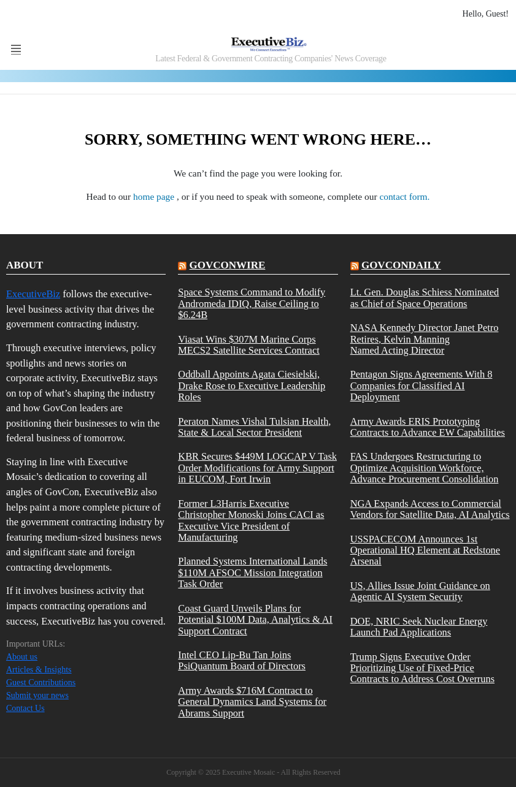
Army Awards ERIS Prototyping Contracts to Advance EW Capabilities (427, 427)
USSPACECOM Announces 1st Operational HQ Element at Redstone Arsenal (425, 551)
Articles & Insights (39, 669)
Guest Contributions (40, 682)
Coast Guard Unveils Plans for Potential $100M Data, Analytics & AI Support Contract (255, 620)
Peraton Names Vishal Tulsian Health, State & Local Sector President (254, 427)
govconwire (228, 265)
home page (155, 196)
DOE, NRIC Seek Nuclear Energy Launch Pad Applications (419, 627)
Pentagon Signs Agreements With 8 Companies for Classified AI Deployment (421, 386)
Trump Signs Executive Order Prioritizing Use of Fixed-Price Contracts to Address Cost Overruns (422, 668)
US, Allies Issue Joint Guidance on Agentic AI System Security (420, 591)
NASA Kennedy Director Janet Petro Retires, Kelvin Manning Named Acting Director (424, 339)
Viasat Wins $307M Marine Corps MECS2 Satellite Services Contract (248, 345)
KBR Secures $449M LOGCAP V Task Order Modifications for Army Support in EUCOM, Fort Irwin (257, 468)
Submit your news (37, 695)
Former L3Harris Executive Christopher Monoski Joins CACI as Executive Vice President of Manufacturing (251, 520)
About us (21, 656)
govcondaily (401, 265)
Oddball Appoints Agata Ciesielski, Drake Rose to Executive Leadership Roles (251, 386)
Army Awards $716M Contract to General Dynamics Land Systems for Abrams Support (252, 702)
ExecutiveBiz (33, 294)
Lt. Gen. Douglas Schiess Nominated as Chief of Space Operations (424, 298)
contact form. (404, 196)
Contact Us (25, 708)
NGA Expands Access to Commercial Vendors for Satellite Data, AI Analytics (430, 509)
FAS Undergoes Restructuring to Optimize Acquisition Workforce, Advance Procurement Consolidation (424, 468)
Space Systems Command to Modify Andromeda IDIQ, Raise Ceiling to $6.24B (251, 304)
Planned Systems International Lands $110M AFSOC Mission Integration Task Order (252, 573)
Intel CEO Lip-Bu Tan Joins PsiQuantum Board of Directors (242, 661)
